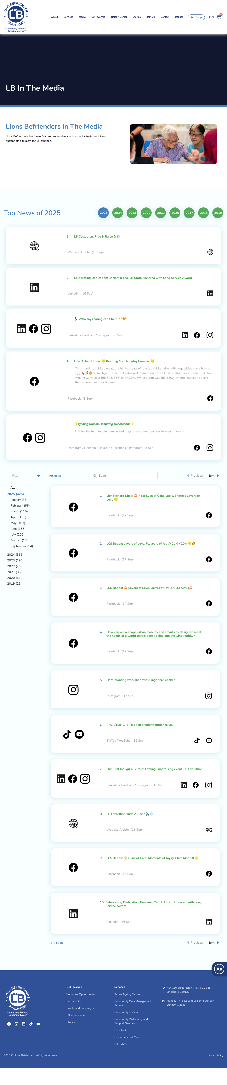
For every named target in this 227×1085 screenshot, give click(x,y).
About (54, 17)
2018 (204, 229)
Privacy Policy (215, 1072)
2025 (104, 229)
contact (165, 17)
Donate (179, 17)
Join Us (150, 17)
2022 (146, 229)
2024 (118, 229)
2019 (218, 229)
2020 (175, 229)
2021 (161, 229)
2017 (189, 229)
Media (82, 17)
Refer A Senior (119, 17)
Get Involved (98, 17)
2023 (132, 229)
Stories (137, 17)
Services (68, 17)
